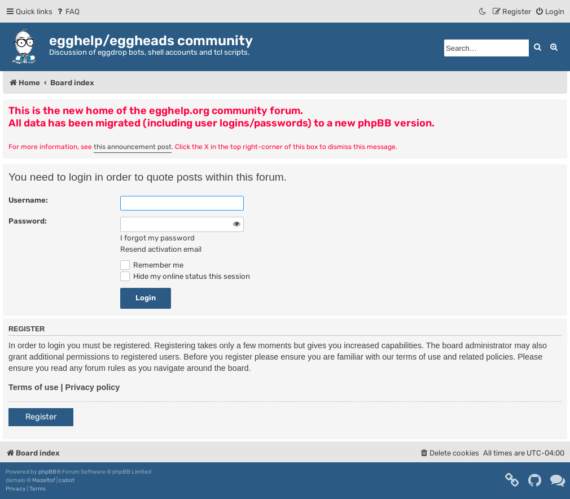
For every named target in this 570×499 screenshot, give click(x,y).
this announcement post (133, 147)
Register (40, 417)
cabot (66, 480)
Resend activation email (160, 249)
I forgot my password (157, 238)
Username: (28, 200)
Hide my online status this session (185, 276)
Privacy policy (92, 387)
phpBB (47, 472)
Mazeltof (43, 480)
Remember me (151, 265)
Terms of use (33, 387)
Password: (27, 221)
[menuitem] (67, 11)
